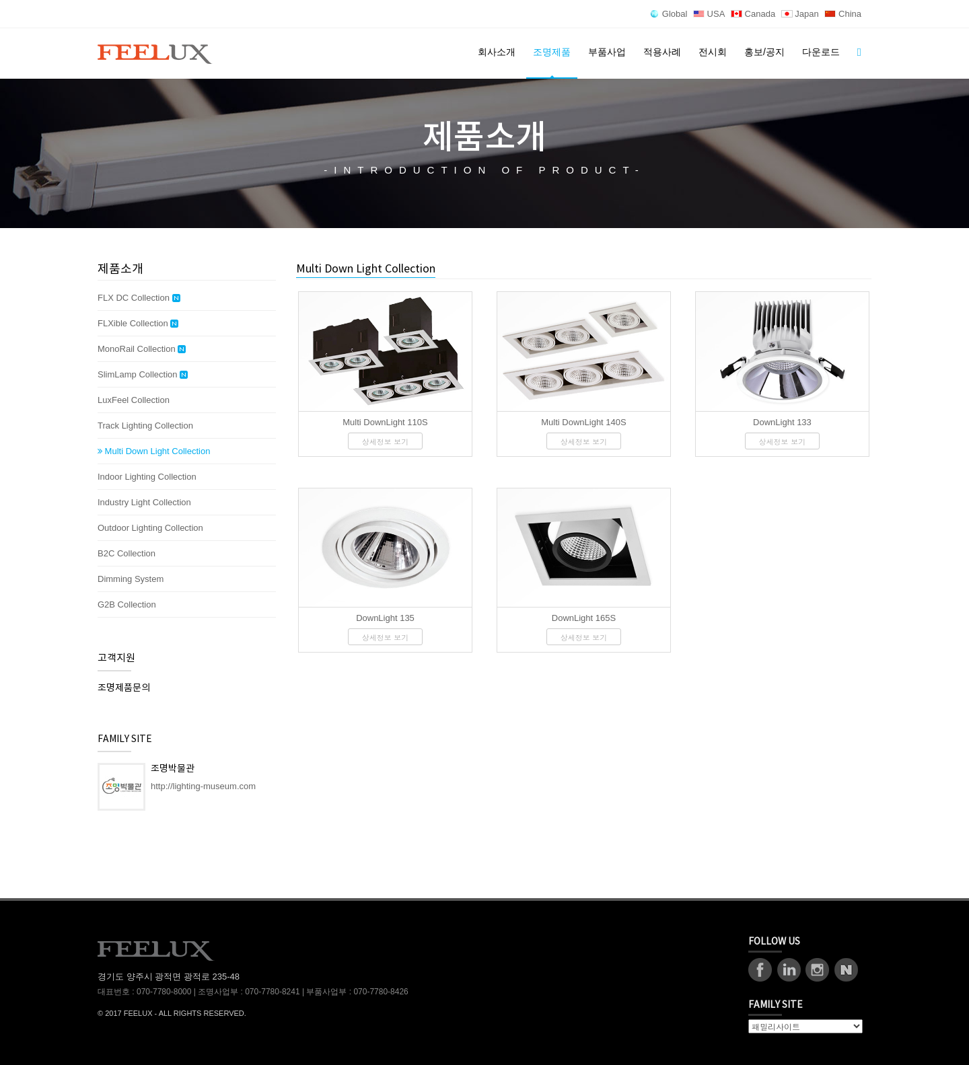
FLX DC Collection (139, 298)
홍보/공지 (764, 51)
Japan (800, 14)
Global (669, 14)
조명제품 (552, 51)
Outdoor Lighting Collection (150, 528)
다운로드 (821, 51)
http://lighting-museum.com (203, 786)
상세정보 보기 (385, 442)
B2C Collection (126, 553)
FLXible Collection (138, 323)
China (842, 14)
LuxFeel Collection (134, 400)
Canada (753, 14)
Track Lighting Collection (145, 425)
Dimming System (131, 579)
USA (709, 14)
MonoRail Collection (142, 349)
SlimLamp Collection (143, 374)
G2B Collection (127, 604)
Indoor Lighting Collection (147, 477)
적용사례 (662, 51)
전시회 (712, 51)
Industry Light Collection (144, 502)
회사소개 (496, 51)
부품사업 (607, 51)
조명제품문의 (124, 688)
